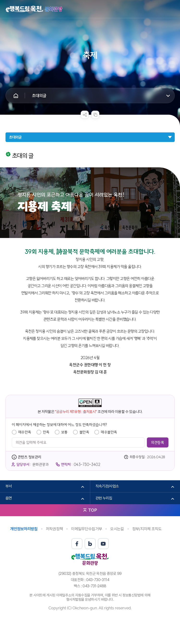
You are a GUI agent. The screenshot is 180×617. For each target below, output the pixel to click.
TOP (92, 510)
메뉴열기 (171, 9)
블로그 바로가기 (90, 543)
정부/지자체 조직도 (147, 528)
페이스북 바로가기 (77, 543)
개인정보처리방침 (24, 528)
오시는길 (117, 528)
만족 (46, 432)
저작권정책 (54, 528)
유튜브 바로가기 (103, 543)
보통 (64, 432)
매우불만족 (109, 432)
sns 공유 (85, 115)
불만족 (84, 432)
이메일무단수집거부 (86, 528)
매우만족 (24, 432)
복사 (95, 115)
